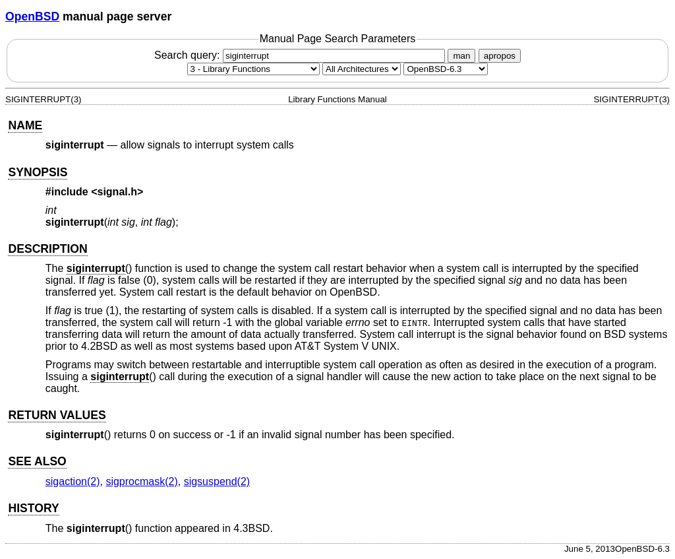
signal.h (117, 191)
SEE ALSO (37, 461)
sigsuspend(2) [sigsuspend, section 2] (217, 481)
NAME (25, 125)
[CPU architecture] (361, 69)
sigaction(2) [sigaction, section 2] (72, 481)
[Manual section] (253, 69)
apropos (499, 56)
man (461, 56)
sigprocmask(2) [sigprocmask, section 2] (141, 481)
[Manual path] (445, 69)
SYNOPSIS (37, 172)
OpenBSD (32, 16)
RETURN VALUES (56, 415)
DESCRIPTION (47, 248)
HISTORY (33, 508)
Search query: (301, 55)
